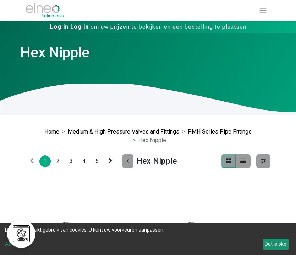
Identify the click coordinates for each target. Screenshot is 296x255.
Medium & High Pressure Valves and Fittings (123, 131)
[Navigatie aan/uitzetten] (263, 10)
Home (51, 131)
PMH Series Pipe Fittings (220, 131)
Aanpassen (18, 244)
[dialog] (148, 239)
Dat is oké (275, 244)
